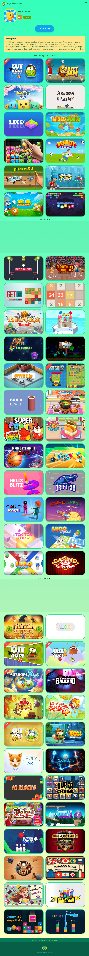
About (34, 940)
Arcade (27, 17)
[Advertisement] (44, 237)
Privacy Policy (42, 940)
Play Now (44, 28)
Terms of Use (53, 940)
